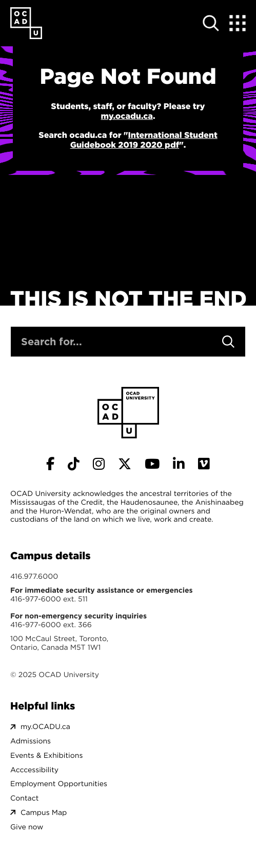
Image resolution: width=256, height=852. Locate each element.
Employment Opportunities (58, 783)
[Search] (228, 341)
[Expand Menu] (237, 23)
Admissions (30, 741)
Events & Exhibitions (46, 755)
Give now (26, 827)
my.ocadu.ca (127, 116)
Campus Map (44, 812)
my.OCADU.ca (45, 726)
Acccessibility (34, 770)
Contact (24, 798)
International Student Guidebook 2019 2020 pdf (144, 140)
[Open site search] (211, 23)
